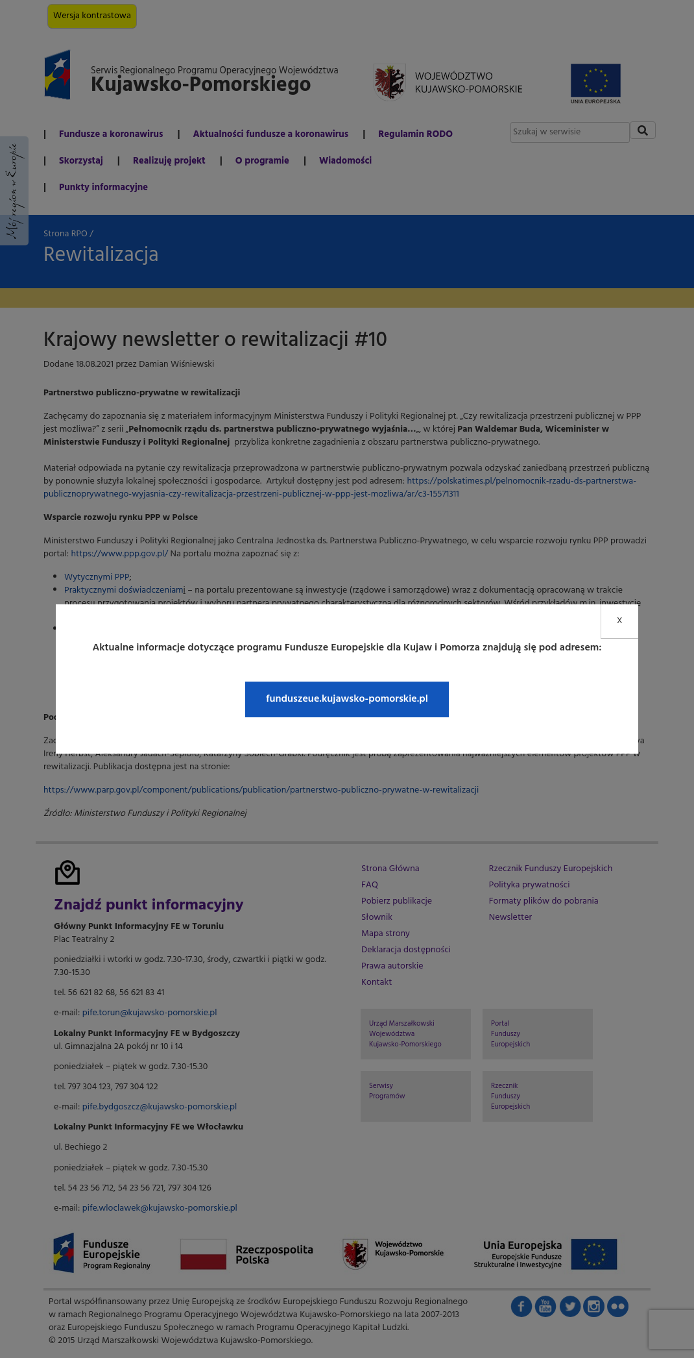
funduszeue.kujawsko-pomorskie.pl (347, 699)
